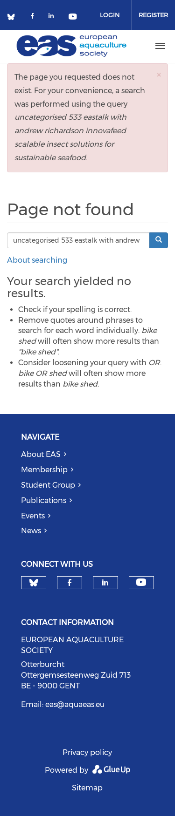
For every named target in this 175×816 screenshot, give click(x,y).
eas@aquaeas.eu (75, 704)
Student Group (48, 485)
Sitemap (87, 787)
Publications (43, 500)
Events (33, 515)
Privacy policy (87, 752)
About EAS (41, 454)
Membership (44, 469)
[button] (158, 75)
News (31, 530)
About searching (37, 260)
